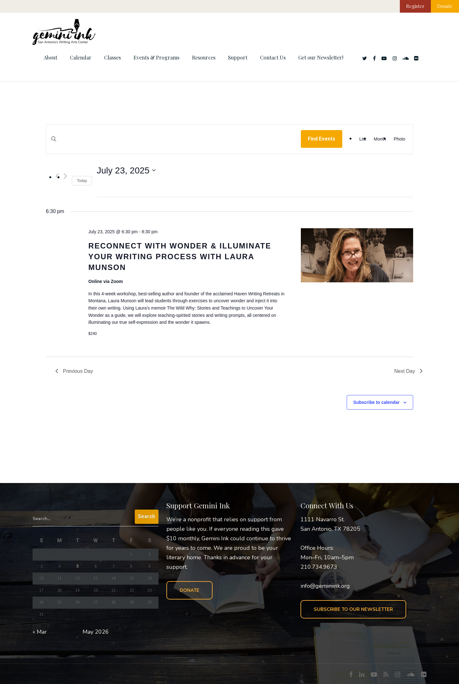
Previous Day (74, 371)
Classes (112, 57)
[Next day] (65, 176)
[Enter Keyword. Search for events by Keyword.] (173, 145)
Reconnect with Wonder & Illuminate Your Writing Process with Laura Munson (179, 257)
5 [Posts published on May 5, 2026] (78, 566)
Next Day (408, 371)
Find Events (321, 139)
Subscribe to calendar (376, 402)
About (50, 57)
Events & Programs (156, 57)
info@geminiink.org (325, 586)
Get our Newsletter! (320, 57)
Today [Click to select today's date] (82, 181)
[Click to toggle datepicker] (126, 170)
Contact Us (273, 57)
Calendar (80, 57)
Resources (203, 57)
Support (237, 57)
